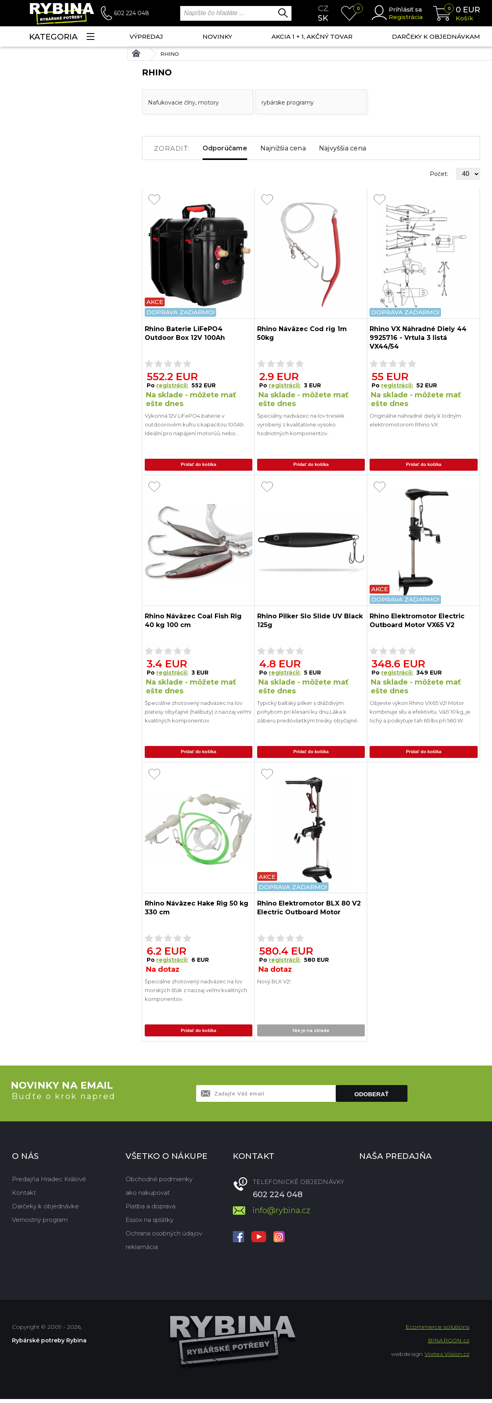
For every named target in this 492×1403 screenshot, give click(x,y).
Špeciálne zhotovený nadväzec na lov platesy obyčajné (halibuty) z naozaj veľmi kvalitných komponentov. (198, 713)
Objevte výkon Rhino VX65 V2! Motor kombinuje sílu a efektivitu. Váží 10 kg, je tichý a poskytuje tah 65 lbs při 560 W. (420, 713)
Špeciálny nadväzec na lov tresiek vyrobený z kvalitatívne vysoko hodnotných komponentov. (300, 424)
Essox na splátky (149, 1223)
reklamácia (142, 1251)
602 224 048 (131, 13)
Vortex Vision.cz (447, 1358)
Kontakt (24, 1196)
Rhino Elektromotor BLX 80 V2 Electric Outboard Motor (309, 911)
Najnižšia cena (283, 148)
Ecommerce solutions (437, 1330)
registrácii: (172, 385)
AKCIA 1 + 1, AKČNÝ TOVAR (312, 36)
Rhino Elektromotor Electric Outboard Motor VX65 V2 (417, 622)
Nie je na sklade (311, 1034)
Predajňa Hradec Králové (49, 1183)
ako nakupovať (148, 1196)
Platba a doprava (150, 1210)
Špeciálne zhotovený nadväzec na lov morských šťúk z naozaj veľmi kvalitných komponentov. (196, 993)
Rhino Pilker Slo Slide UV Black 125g (310, 622)
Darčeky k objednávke (45, 1210)
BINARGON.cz (448, 1344)
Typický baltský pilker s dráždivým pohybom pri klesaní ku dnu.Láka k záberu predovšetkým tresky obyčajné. (307, 713)
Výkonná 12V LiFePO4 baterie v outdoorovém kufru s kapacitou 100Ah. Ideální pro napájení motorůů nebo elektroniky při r (195, 425)
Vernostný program (40, 1223)
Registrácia (406, 17)
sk (323, 18)
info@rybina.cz (281, 1214)
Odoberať (371, 1098)
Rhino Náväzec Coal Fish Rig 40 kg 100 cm (193, 622)
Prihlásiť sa (405, 9)
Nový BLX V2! (274, 984)
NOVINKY (217, 36)
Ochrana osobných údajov (164, 1237)
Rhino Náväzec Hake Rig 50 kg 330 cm (196, 911)
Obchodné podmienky (159, 1183)
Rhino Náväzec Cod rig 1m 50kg (302, 333)
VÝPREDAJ (146, 36)
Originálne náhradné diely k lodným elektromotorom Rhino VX (415, 420)
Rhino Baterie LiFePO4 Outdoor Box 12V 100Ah (185, 333)
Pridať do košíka (198, 465)
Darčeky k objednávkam (436, 36)
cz (323, 8)
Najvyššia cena (342, 148)
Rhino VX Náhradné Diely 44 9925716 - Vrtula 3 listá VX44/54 (418, 337)
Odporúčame (225, 148)
